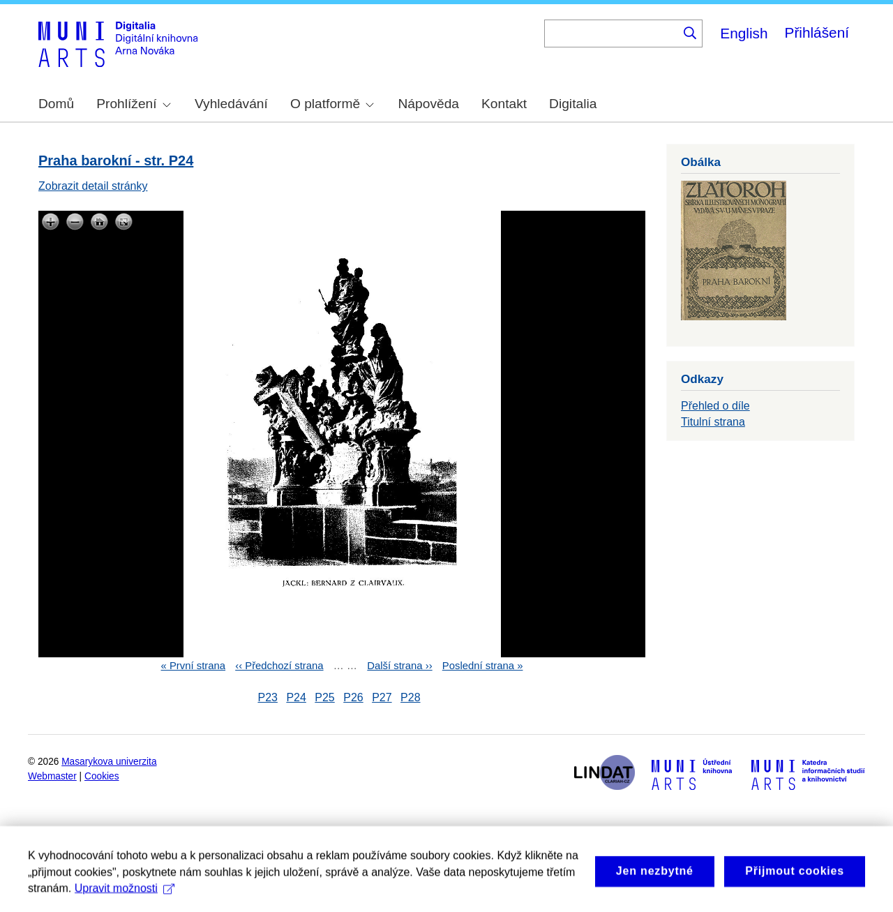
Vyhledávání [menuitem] (231, 103)
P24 (296, 697)
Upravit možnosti (124, 898)
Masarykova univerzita (108, 761)
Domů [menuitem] (56, 103)
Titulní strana (713, 422)
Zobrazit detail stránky (93, 186)
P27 (381, 697)
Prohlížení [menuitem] (133, 103)
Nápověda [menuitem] (428, 103)
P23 (267, 697)
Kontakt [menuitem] (504, 103)
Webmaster (52, 776)
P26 (353, 697)
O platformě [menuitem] (332, 103)
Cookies (101, 776)
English (743, 33)
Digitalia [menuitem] (572, 103)
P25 (324, 697)
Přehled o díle (715, 406)
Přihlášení (817, 32)
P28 (410, 697)
